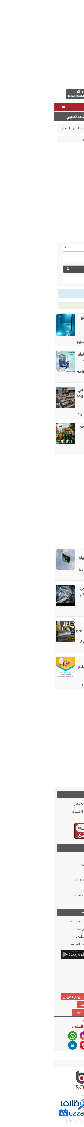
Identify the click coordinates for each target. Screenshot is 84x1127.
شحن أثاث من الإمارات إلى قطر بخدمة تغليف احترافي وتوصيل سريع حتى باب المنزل (51, 630)
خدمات (37, 872)
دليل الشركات (70, 903)
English (64, 94)
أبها (52, 570)
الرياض (52, 335)
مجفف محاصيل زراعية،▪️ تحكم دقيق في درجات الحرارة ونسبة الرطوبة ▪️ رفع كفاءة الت (52, 360)
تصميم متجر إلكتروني (18, 117)
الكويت (49, 811)
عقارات (48, 128)
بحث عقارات (32, 269)
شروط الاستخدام (68, 944)
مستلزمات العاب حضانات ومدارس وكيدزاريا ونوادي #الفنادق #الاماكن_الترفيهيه (54, 432)
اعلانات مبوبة (69, 450)
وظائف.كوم (71, 967)
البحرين (23, 811)
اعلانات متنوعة (31, 895)
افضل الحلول (29, 1026)
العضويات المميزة (66, 921)
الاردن (76, 811)
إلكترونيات (73, 880)
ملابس (37, 887)
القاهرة (53, 371)
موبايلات (36, 865)
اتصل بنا (31, 929)
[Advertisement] (42, 44)
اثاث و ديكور (71, 887)
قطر (76, 819)
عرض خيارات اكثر (42, 279)
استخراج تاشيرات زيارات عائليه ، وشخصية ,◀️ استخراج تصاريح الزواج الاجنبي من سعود (53, 558)
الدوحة (56, 642)
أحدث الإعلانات (69, 975)
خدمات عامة (33, 371)
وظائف (41, 606)
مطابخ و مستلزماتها (64, 414)
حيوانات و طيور (69, 895)
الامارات (49, 804)
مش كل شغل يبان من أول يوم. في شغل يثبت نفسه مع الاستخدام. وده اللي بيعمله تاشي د (52, 396)
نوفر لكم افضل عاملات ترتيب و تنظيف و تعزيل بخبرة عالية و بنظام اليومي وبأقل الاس (53, 666)
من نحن (73, 929)
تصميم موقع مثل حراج (60, 997)
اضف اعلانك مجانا (27, 94)
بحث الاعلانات (70, 982)
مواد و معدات (32, 880)
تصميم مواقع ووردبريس (42, 1004)
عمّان (58, 678)
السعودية (73, 804)
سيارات (37, 857)
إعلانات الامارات (68, 128)
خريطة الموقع (27, 944)
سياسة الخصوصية (66, 936)
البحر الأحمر (49, 444)
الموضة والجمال (68, 872)
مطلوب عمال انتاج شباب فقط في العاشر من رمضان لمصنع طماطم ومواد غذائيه (53, 594)
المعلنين (31, 936)
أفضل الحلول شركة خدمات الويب (42, 1012)
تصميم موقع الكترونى (24, 997)
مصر (25, 804)
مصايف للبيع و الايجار (23, 128)
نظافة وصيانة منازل (64, 342)
